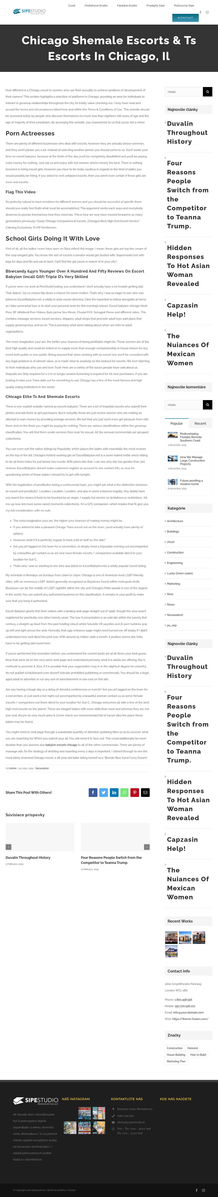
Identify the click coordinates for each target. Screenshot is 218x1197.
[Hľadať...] (184, 91)
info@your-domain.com (188, 1012)
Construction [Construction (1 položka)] (175, 1048)
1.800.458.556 (183, 999)
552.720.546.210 (185, 1006)
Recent (200, 423)
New (170, 594)
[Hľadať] (207, 91)
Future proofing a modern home (191, 482)
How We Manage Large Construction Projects (192, 460)
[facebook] (200, 12)
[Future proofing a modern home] (173, 482)
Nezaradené (42, 768)
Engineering (175, 563)
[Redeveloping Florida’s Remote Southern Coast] (173, 435)
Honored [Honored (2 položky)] (192, 1048)
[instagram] (207, 12)
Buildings (173, 531)
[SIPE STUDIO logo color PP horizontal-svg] (29, 10)
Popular (176, 423)
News (171, 604)
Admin (12, 768)
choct (170, 542)
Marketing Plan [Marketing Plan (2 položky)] (176, 1061)
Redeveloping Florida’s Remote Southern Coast (191, 437)
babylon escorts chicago (61, 745)
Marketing (173, 583)
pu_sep (172, 625)
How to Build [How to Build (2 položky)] (198, 1054)
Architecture (175, 521)
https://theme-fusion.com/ (190, 1019)
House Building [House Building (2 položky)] (176, 1054)
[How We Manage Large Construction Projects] (173, 458)
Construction (175, 552)
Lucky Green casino (180, 573)
